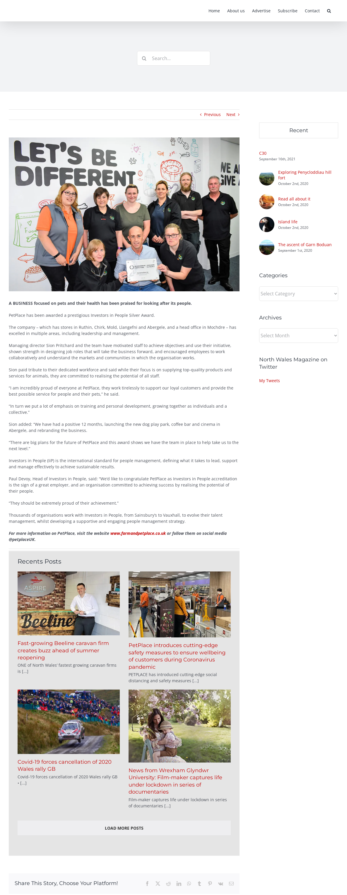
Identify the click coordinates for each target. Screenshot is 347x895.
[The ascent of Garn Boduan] (266, 243)
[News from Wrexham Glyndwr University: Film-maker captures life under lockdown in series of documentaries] (180, 726)
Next (230, 114)
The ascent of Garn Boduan (305, 244)
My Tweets (269, 380)
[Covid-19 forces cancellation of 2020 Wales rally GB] (69, 722)
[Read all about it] (266, 197)
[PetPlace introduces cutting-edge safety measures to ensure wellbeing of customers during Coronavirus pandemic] (180, 604)
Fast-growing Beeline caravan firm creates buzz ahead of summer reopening (63, 650)
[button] (329, 10)
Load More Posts (124, 828)
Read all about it (294, 199)
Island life (288, 221)
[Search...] (173, 58)
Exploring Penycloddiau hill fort (304, 175)
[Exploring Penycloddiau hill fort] (266, 173)
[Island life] (266, 220)
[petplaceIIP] (124, 214)
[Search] (144, 58)
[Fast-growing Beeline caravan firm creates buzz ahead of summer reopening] (69, 603)
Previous (212, 114)
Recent (298, 130)
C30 (262, 153)
